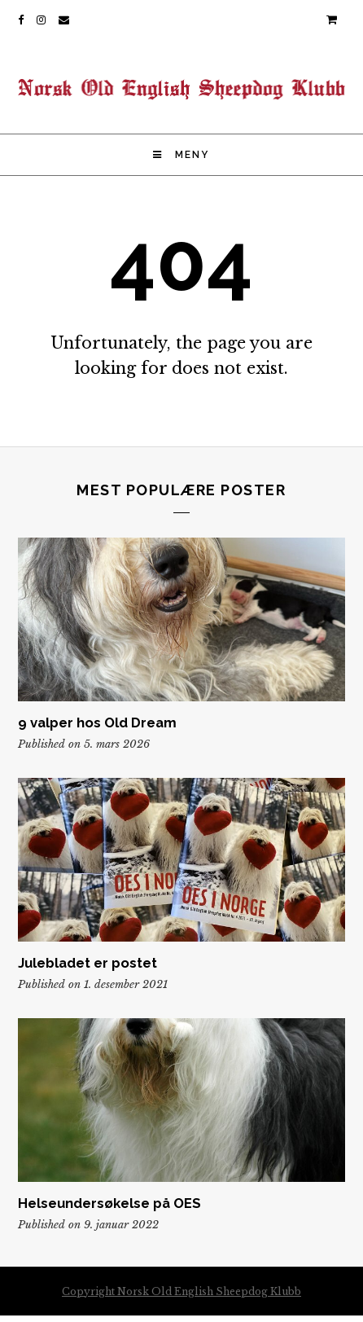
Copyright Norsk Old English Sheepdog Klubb (181, 1291)
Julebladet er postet (87, 963)
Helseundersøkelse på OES (109, 1203)
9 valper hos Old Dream (97, 722)
